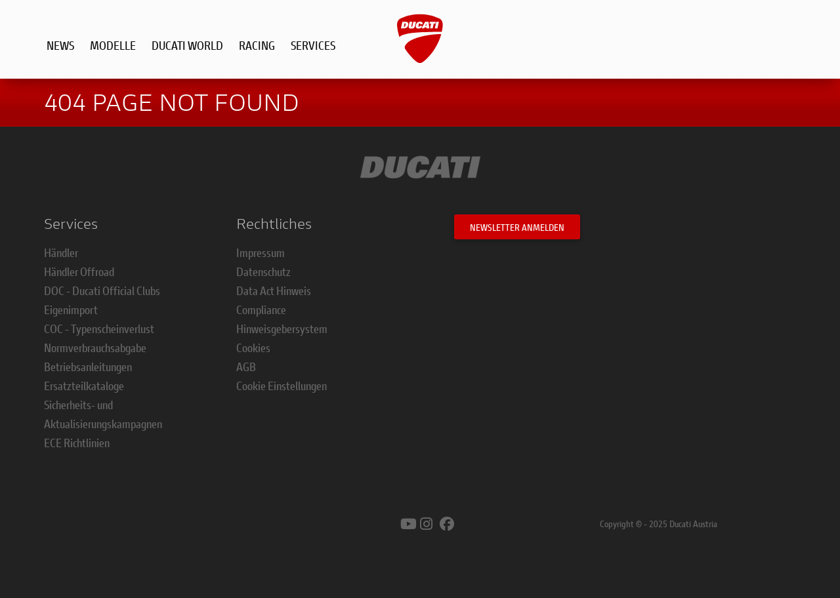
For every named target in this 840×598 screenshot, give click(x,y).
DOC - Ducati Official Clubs (102, 290)
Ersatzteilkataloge (84, 385)
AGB (246, 366)
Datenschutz (263, 271)
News (60, 45)
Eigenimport (71, 309)
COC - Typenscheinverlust (99, 328)
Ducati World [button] (187, 45)
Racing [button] (257, 45)
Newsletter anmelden (517, 227)
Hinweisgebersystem (281, 328)
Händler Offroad (79, 271)
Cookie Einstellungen (281, 385)
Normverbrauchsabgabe (95, 347)
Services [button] (313, 45)
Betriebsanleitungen (88, 366)
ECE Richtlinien (77, 442)
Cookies (253, 347)
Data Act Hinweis (273, 290)
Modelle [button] (113, 45)
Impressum (260, 252)
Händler (61, 252)
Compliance (261, 309)
